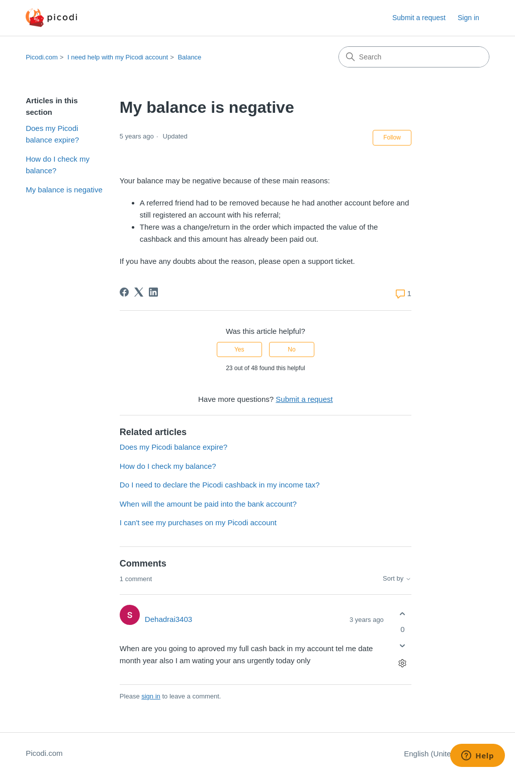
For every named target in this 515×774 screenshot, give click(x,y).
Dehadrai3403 (168, 619)
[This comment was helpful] (402, 613)
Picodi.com (42, 57)
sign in (150, 696)
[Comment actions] (402, 663)
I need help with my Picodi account (117, 57)
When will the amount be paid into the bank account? (208, 504)
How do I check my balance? (58, 165)
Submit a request (419, 18)
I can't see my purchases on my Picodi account (198, 522)
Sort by (397, 578)
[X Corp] (138, 292)
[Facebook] (124, 292)
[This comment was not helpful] (402, 646)
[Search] (414, 57)
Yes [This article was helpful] (239, 349)
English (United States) (446, 753)
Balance (189, 57)
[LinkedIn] (153, 292)
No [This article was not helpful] (291, 349)
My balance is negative (64, 189)
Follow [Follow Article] (392, 137)
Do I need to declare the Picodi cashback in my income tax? (220, 484)
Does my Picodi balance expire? (52, 134)
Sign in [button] (468, 18)
